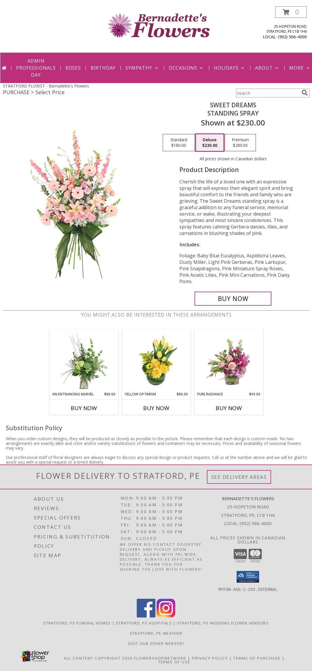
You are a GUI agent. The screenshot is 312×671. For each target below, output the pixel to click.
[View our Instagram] (166, 616)
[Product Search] (267, 93)
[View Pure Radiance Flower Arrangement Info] (228, 361)
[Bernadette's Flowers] (158, 25)
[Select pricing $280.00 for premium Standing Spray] (240, 142)
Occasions (186, 68)
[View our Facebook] (146, 616)
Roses (73, 68)
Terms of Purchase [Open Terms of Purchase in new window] (257, 658)
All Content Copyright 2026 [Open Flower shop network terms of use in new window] (98, 658)
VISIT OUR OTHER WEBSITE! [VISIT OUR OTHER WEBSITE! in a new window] (156, 643)
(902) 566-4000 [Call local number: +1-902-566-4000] (292, 36)
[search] (304, 93)
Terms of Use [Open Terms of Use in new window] (174, 662)
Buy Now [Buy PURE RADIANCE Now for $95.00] (229, 408)
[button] (291, 12)
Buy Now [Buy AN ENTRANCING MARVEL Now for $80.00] (84, 408)
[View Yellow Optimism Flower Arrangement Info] (156, 360)
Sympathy (142, 68)
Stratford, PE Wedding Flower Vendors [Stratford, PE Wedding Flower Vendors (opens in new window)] (223, 623)
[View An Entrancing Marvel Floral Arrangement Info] (84, 360)
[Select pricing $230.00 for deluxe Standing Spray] (209, 142)
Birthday (103, 68)
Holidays (229, 68)
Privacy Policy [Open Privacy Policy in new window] (210, 658)
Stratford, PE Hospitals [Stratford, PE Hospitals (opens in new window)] (144, 623)
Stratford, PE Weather (156, 633)
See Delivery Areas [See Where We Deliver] (239, 477)
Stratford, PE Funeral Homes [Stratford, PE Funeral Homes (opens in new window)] (77, 623)
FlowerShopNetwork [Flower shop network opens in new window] (160, 658)
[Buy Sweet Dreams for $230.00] (233, 299)
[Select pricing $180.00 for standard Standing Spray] (179, 142)
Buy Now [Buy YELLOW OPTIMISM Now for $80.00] (156, 408)
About (267, 68)
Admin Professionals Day (36, 68)
